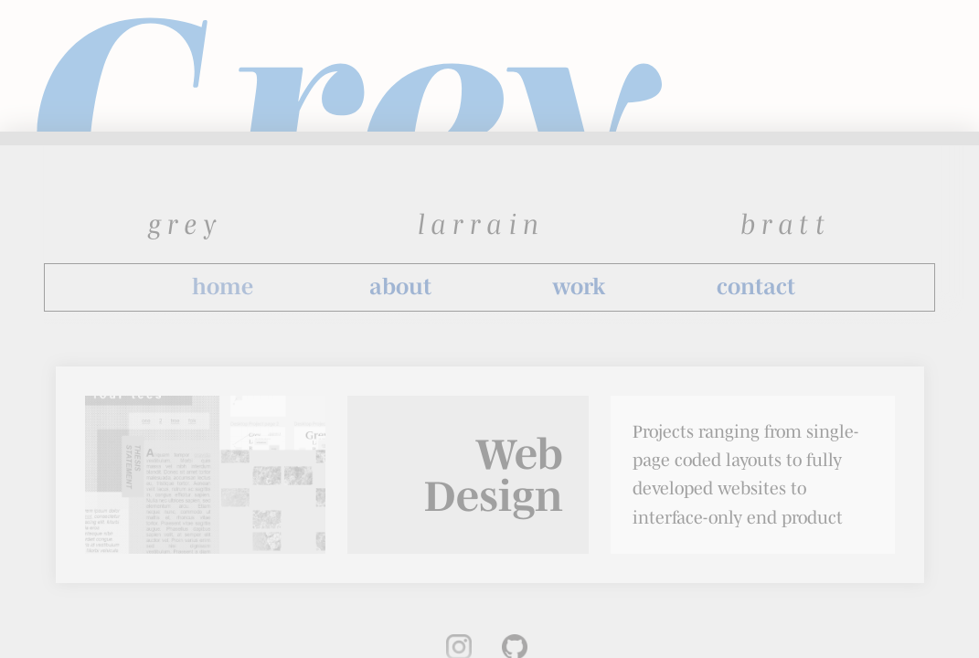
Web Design (493, 475)
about (400, 286)
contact (756, 286)
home (222, 286)
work (578, 286)
